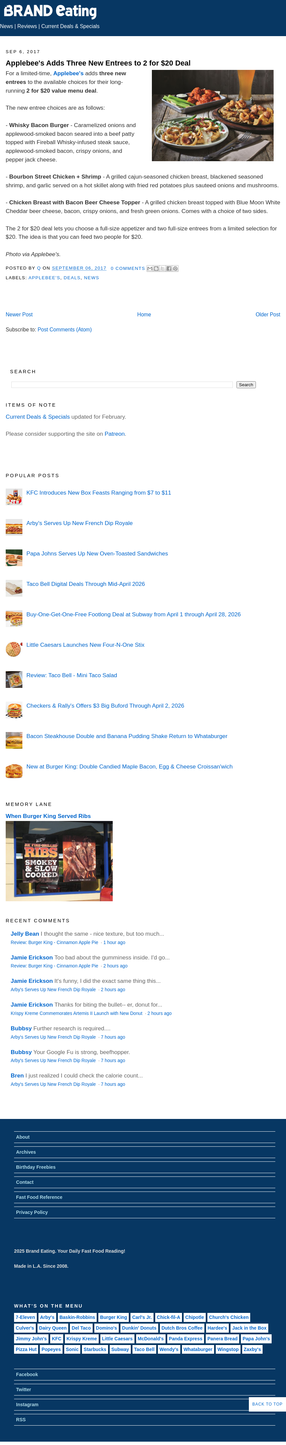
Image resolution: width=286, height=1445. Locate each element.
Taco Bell (144, 1349)
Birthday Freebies (36, 1167)
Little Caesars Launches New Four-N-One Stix (85, 644)
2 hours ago (115, 965)
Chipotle (194, 1317)
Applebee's (68, 73)
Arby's (47, 1317)
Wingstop (228, 1349)
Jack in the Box (249, 1328)
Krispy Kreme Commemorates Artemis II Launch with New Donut (77, 1013)
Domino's (106, 1328)
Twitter (23, 1389)
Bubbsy (21, 1028)
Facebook (27, 1374)
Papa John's (256, 1338)
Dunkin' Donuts (139, 1328)
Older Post (268, 314)
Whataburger (198, 1349)
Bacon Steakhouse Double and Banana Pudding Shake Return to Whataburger (126, 736)
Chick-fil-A (168, 1317)
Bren (17, 1075)
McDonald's (151, 1338)
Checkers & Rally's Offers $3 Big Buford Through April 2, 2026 (105, 705)
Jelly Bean (25, 933)
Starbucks (95, 1349)
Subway (120, 1349)
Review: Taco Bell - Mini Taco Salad (71, 675)
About (22, 1137)
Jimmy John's (31, 1338)
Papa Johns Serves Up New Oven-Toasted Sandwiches (97, 553)
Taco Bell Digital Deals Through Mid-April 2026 (85, 584)
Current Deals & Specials (70, 26)
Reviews (27, 26)
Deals (72, 277)
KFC (57, 1338)
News (6, 26)
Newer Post (19, 314)
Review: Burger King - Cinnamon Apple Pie (55, 942)
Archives (26, 1152)
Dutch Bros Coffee (182, 1328)
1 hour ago (114, 942)
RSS (21, 1419)
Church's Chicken (229, 1317)
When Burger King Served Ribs (48, 816)
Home (144, 314)
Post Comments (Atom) (64, 329)
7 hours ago (113, 1037)
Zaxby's (252, 1349)
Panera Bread (222, 1338)
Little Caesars (117, 1338)
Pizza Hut (26, 1349)
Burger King (113, 1317)
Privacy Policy (32, 1212)
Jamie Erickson (32, 957)
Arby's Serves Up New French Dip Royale (79, 523)
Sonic (72, 1349)
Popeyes (51, 1349)
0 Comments (128, 268)
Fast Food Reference (39, 1197)
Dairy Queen (53, 1328)
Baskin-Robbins (77, 1317)
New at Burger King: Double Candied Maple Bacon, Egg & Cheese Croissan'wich (129, 766)
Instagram (27, 1404)
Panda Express (185, 1338)
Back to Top (267, 1404)
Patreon (115, 433)
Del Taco (81, 1328)
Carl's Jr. (142, 1317)
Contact (24, 1182)
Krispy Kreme (82, 1338)
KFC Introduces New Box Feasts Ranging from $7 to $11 (98, 492)
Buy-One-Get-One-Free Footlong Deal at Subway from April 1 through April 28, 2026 (133, 614)
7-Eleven (25, 1317)
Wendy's (169, 1349)
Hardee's (217, 1328)
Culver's (25, 1328)
